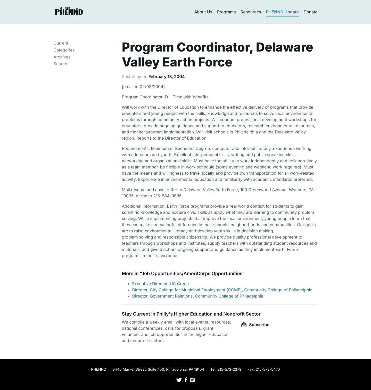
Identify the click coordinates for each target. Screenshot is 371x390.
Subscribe (255, 324)
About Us (203, 11)
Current (61, 43)
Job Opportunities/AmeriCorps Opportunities (192, 273)
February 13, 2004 (167, 76)
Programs (226, 11)
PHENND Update (282, 11)
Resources (251, 11)
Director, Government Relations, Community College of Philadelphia (197, 296)
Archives (62, 57)
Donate (311, 11)
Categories (64, 50)
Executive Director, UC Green (160, 283)
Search (60, 63)
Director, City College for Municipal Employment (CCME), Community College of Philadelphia (222, 289)
